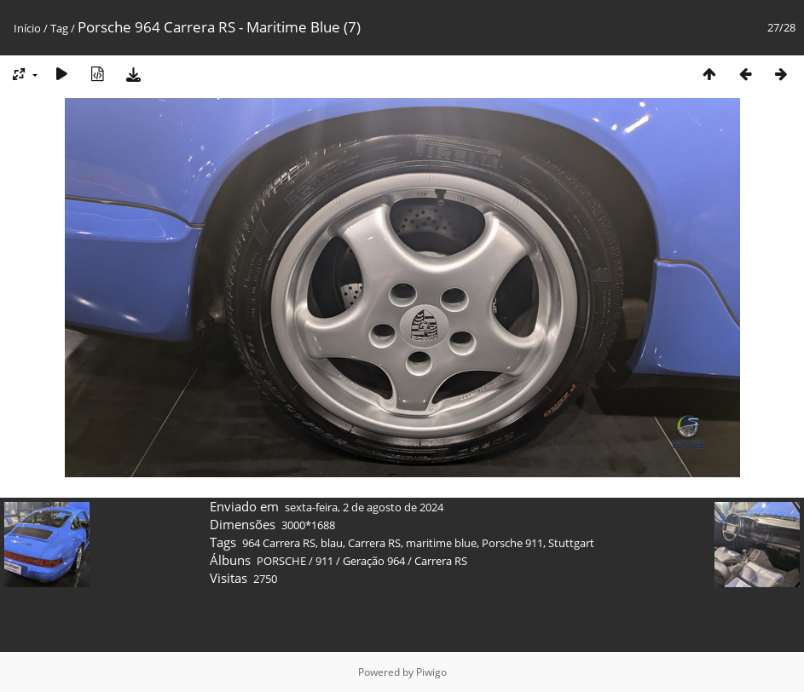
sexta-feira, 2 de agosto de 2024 (364, 507)
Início (27, 28)
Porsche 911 (512, 543)
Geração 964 (374, 560)
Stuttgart (571, 543)
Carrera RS (374, 543)
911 (324, 560)
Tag (59, 28)
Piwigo (431, 672)
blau (332, 543)
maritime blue (441, 543)
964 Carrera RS (278, 543)
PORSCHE (281, 560)
